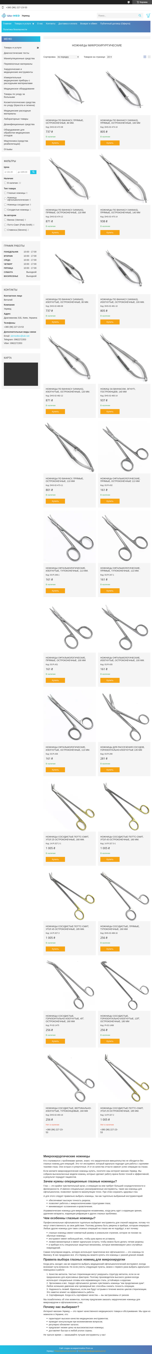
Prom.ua (89, 1348)
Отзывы (8, 149)
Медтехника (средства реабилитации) (16, 142)
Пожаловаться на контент (65, 1351)
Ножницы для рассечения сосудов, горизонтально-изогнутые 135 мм (122, 748)
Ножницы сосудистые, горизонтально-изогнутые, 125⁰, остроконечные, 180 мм (120, 1019)
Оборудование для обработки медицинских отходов (17, 132)
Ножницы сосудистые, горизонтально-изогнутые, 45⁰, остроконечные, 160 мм (65, 1019)
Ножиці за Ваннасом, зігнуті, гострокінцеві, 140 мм (117, 390)
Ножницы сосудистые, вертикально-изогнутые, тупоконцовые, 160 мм (68, 1109)
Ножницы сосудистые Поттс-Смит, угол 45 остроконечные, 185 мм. (67, 927)
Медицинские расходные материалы (17, 112)
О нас (40, 23)
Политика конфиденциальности (91, 1351)
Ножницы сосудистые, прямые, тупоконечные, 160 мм (120, 927)
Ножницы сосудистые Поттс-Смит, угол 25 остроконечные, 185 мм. (121, 1109)
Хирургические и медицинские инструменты (18, 70)
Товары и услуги (22, 23)
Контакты (50, 23)
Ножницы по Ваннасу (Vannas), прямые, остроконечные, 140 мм (120, 211)
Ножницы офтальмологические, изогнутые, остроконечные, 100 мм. (122, 659)
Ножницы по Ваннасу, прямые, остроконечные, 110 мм (65, 480)
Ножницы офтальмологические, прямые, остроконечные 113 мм (120, 480)
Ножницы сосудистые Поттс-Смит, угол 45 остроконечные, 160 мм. (121, 838)
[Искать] (139, 15)
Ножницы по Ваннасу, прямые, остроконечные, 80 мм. (65, 121)
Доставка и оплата (67, 23)
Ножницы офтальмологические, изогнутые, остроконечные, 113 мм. (68, 748)
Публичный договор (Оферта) (115, 23)
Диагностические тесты (16, 53)
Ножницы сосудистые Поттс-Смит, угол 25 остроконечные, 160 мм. (67, 838)
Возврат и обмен (88, 23)
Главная (7, 23)
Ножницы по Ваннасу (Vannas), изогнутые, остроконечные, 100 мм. (122, 300)
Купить (55, 143)
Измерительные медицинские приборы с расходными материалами (18, 80)
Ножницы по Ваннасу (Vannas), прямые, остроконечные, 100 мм (120, 121)
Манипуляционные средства (19, 58)
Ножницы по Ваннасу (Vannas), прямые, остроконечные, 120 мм (66, 211)
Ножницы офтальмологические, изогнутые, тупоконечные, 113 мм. (67, 569)
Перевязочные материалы (18, 63)
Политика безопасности (15, 29)
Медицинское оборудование (19, 88)
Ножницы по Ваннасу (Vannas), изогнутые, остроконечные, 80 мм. (67, 300)
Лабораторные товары (16, 118)
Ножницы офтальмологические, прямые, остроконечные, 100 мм (66, 659)
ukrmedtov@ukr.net (20, 336)
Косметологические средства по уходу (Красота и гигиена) (19, 103)
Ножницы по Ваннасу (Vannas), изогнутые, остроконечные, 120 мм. (68, 390)
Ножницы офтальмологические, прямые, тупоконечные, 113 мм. (120, 569)
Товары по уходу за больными (14, 95)
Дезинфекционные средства (19, 124)
